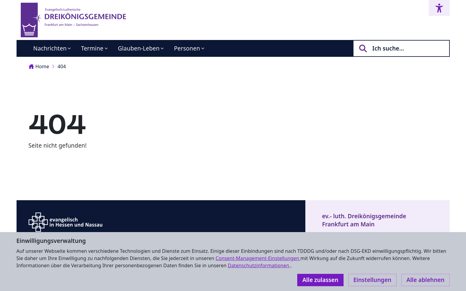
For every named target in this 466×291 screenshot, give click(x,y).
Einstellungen (372, 280)
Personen (187, 48)
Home (39, 66)
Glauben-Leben (139, 48)
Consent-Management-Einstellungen (257, 258)
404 (61, 66)
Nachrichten (50, 48)
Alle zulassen (320, 280)
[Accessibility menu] (439, 8)
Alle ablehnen (425, 280)
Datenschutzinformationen (259, 265)
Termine (92, 48)
